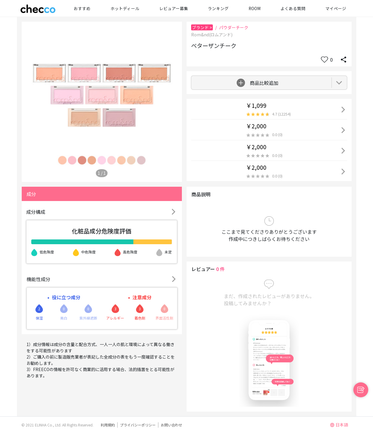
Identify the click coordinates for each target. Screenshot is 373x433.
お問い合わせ (171, 424)
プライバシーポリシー (138, 424)
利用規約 (108, 424)
